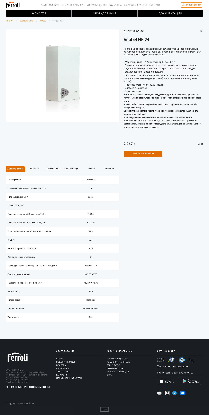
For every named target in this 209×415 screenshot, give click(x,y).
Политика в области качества (172, 366)
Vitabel (43, 21)
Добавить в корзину (143, 153)
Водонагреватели (66, 362)
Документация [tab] (72, 168)
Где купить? (115, 5)
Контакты (154, 5)
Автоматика (63, 371)
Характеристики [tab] (15, 169)
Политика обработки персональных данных (28, 387)
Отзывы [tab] (91, 168)
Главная (9, 21)
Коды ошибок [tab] (53, 168)
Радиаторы (62, 368)
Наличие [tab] (109, 168)
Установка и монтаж (135, 5)
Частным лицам (50, 5)
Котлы (59, 359)
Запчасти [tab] (34, 168)
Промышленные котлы (69, 378)
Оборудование (104, 13)
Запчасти (38, 13)
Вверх (104, 409)
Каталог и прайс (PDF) (73, 5)
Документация (170, 13)
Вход (109, 375)
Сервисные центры (97, 5)
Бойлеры (61, 365)
